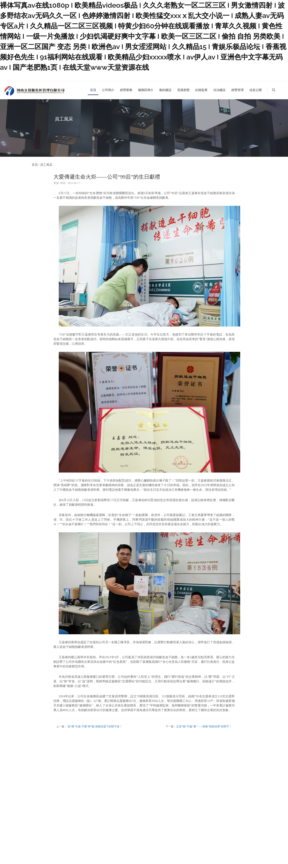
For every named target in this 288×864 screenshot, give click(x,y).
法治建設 (219, 90)
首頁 (93, 90)
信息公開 (255, 90)
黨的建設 (165, 90)
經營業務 (126, 90)
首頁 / (36, 164)
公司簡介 (108, 90)
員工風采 (46, 164)
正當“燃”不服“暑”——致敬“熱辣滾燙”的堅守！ (204, 726)
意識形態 (183, 90)
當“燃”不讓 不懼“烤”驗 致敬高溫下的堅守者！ (95, 726)
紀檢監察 (201, 90)
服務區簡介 (145, 90)
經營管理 (237, 90)
